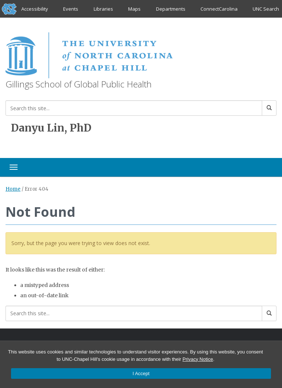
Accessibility (34, 9)
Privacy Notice (197, 359)
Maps (134, 9)
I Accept (141, 373)
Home (13, 189)
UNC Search (266, 9)
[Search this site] (134, 108)
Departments (170, 9)
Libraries (103, 9)
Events (71, 9)
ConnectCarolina (219, 9)
